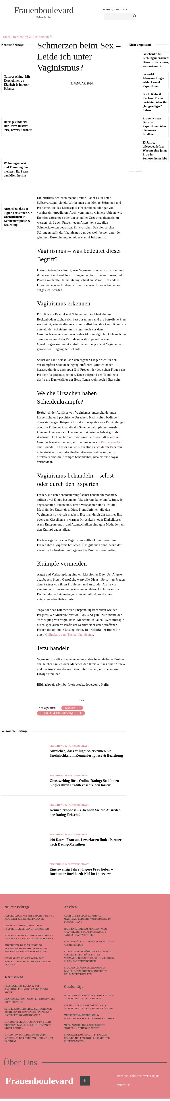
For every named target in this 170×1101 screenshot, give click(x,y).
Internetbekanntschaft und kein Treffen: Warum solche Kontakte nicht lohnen (28, 1024)
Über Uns (20, 1065)
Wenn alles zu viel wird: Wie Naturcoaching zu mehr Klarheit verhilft (28, 961)
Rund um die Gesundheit (61, 713)
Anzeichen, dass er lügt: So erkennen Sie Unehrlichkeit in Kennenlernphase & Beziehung (18, 216)
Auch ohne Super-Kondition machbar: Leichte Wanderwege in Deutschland (88, 918)
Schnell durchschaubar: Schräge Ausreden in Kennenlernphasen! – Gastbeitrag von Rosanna (28, 1011)
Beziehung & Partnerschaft (32, 36)
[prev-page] (131, 169)
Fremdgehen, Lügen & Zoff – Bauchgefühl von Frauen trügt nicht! (26, 988)
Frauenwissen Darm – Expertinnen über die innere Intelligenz (154, 126)
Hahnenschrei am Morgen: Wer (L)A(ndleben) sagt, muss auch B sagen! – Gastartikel (86, 931)
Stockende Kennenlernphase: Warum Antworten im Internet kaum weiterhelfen (86, 970)
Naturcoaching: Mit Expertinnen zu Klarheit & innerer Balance (29, 917)
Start (6, 36)
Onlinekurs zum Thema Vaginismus (69, 634)
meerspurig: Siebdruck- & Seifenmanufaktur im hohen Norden (84, 1017)
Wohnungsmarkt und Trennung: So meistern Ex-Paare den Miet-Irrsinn (29, 936)
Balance (72, 708)
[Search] (134, 16)
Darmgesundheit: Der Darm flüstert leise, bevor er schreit (18, 126)
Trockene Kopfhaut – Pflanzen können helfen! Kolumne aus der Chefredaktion (87, 1040)
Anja (81, 700)
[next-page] (138, 169)
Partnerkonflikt (111, 442)
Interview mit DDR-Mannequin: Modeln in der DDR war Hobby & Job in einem (29, 1037)
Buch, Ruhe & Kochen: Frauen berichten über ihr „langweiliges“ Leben (155, 102)
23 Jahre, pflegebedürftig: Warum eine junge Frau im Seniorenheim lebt (155, 150)
